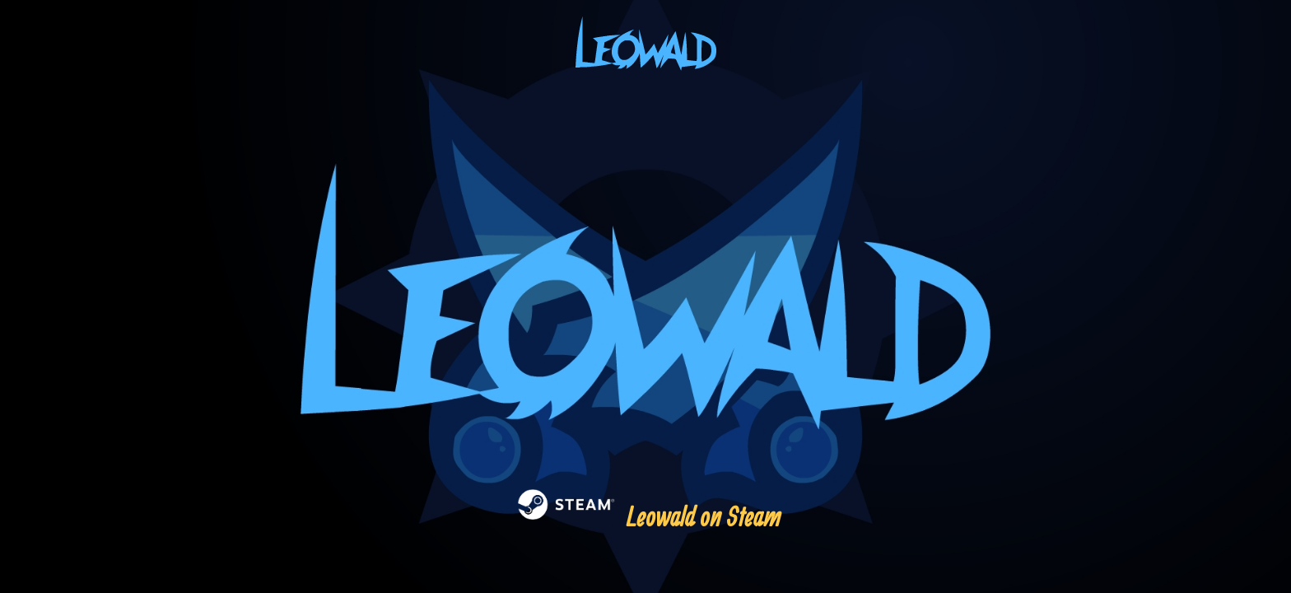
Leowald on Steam (646, 516)
